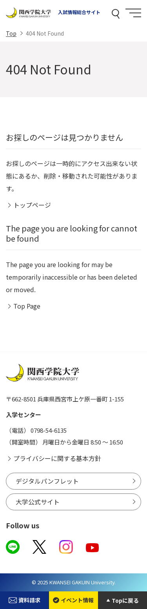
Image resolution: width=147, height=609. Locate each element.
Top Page (26, 306)
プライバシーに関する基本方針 (57, 458)
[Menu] (133, 13)
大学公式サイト (38, 501)
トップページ (32, 205)
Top (11, 33)
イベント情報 (73, 600)
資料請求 (24, 600)
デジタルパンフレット (47, 481)
